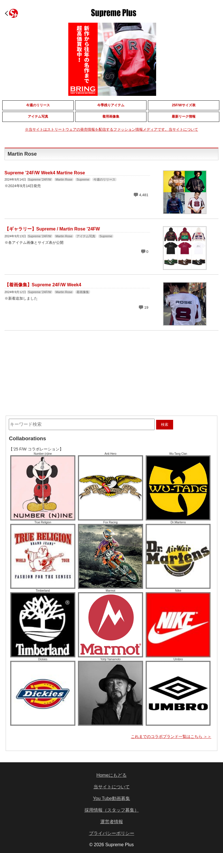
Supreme (83, 179)
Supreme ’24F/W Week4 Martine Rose (45, 172)
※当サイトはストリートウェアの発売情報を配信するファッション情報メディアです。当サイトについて (111, 129)
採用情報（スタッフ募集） (111, 810)
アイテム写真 (86, 236)
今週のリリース (104, 179)
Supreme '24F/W (39, 179)
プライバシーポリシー (111, 833)
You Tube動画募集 (111, 798)
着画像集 (83, 292)
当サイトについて (112, 786)
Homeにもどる (111, 775)
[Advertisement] (68, 368)
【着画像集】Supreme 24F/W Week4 (43, 284)
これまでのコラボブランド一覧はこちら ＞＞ (171, 736)
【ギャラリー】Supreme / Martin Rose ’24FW (52, 229)
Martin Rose (64, 179)
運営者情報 (111, 821)
